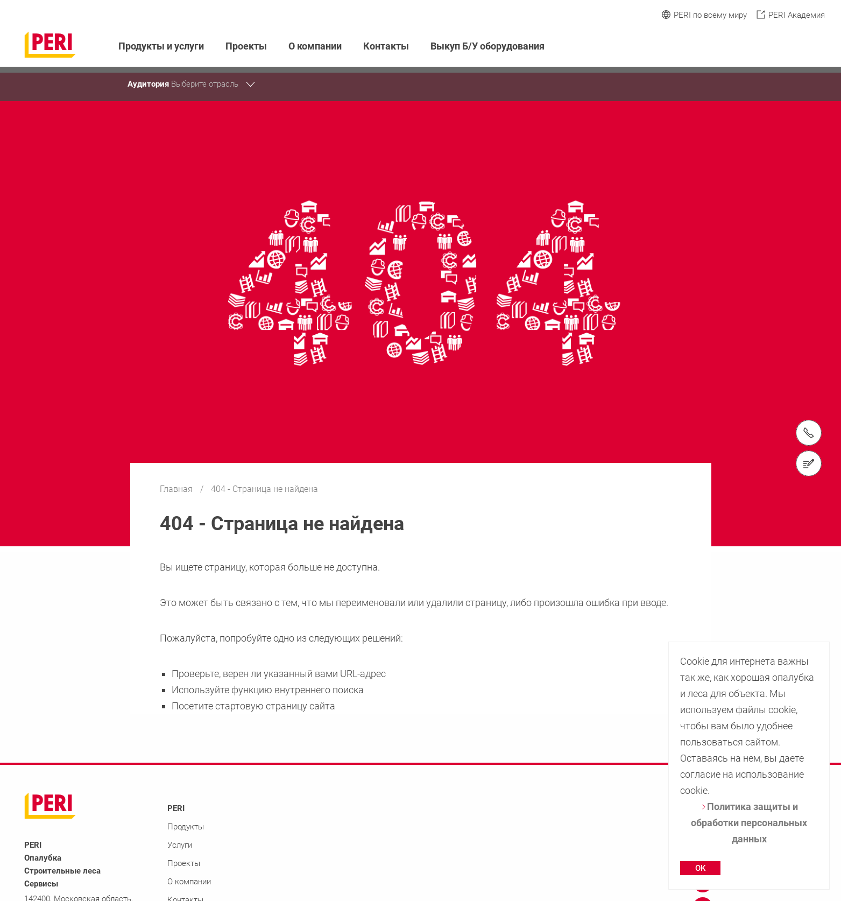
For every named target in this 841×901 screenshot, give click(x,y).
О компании (315, 46)
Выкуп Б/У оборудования (487, 46)
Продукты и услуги (161, 46)
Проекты (246, 46)
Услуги (179, 845)
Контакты (386, 46)
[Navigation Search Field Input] (760, 46)
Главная (177, 489)
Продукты (185, 827)
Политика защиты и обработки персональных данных (749, 822)
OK (700, 868)
